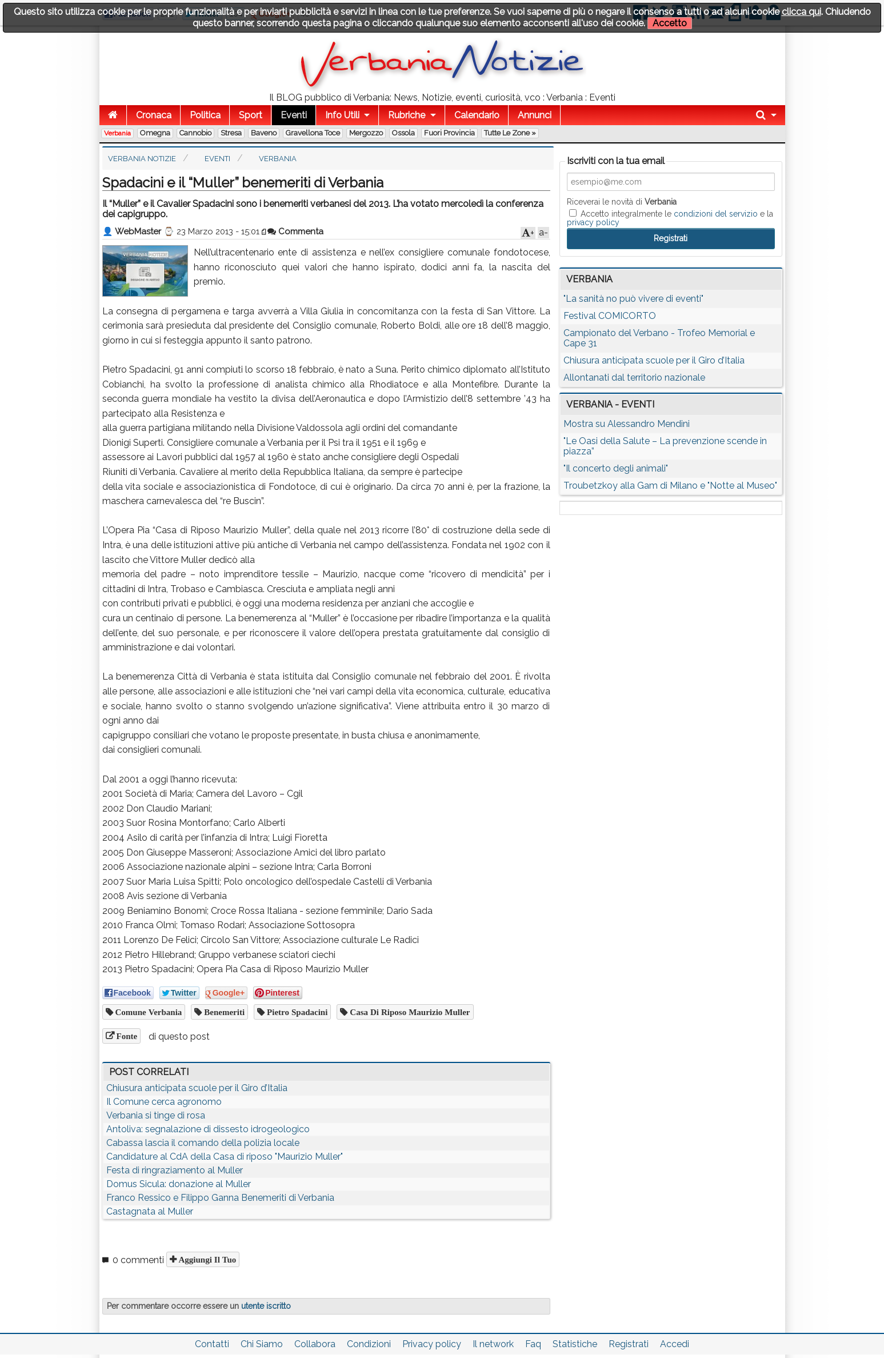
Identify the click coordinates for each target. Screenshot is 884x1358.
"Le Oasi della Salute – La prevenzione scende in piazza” (665, 446)
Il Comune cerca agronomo (164, 1101)
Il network (493, 1344)
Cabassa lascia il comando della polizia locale (202, 1142)
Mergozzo (366, 133)
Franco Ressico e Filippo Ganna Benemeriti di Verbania (220, 1197)
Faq (533, 1344)
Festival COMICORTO (609, 315)
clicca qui (801, 11)
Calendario (476, 115)
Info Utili (342, 115)
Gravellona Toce (313, 133)
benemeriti (223, 1012)
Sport (250, 115)
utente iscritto (266, 1306)
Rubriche (406, 115)
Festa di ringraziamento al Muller (174, 1170)
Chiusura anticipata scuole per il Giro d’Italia (196, 1088)
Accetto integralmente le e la (670, 217)
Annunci (534, 115)
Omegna (155, 133)
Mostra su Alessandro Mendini (626, 423)
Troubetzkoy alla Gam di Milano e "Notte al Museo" (670, 485)
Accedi (674, 1344)
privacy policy (593, 222)
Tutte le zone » (510, 133)
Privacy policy (431, 1344)
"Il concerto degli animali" (615, 468)
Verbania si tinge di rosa (155, 1115)
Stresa (231, 133)
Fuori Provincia (449, 133)
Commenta (295, 231)
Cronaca (153, 115)
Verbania (117, 133)
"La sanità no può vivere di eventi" (633, 298)
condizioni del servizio (716, 213)
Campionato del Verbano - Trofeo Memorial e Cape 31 (659, 338)
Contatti (212, 1344)
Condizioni (369, 1344)
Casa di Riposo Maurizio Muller (408, 1012)
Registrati (629, 1344)
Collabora (314, 1344)
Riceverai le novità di (622, 202)
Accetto (670, 23)
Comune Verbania (147, 1012)
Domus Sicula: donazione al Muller (178, 1184)
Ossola (403, 133)
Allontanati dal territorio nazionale (634, 377)
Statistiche (575, 1344)
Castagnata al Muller (149, 1211)
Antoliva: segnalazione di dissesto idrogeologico (208, 1129)
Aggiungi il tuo (207, 1259)
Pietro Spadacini (296, 1012)
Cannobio (195, 133)
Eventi (294, 115)
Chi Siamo (262, 1344)
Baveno (264, 133)
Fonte (126, 1036)
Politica (205, 115)
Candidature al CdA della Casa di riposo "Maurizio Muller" (224, 1156)
